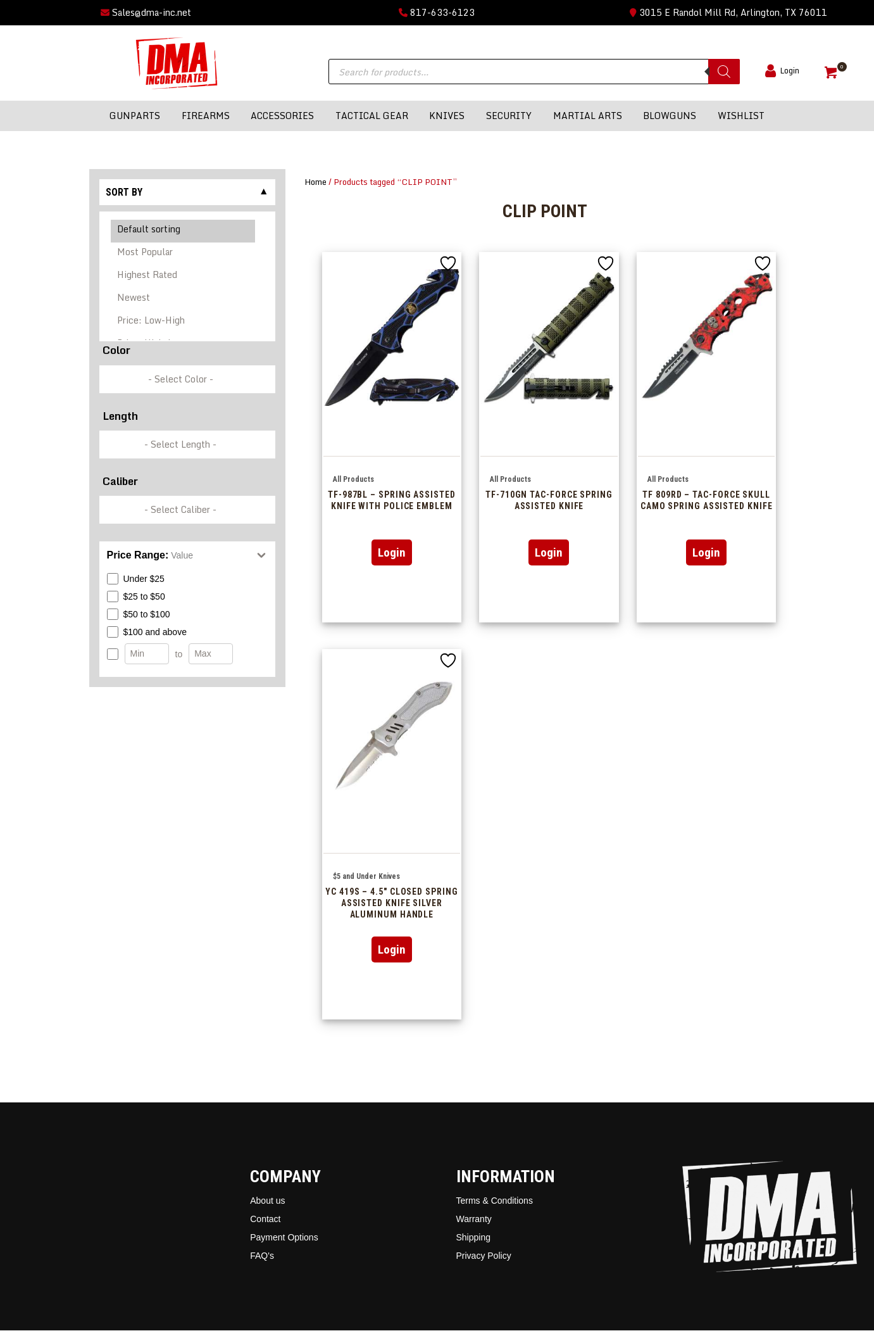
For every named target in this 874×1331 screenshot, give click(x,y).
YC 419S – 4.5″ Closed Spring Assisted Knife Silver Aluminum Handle (391, 902)
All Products (353, 479)
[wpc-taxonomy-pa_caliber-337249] (187, 510)
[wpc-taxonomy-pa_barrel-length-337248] (187, 444)
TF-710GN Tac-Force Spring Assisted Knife (549, 500)
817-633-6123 (437, 12)
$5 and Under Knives (366, 876)
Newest (183, 299)
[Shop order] (187, 276)
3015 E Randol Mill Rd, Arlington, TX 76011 (728, 12)
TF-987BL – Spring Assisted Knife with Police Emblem (392, 500)
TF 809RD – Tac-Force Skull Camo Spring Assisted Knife (706, 500)
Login (392, 552)
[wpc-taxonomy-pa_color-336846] (187, 379)
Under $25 (136, 578)
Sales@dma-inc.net (146, 12)
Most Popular (183, 254)
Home (315, 182)
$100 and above (147, 632)
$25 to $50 (136, 596)
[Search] (724, 71)
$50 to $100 (138, 614)
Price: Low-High (183, 322)
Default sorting (183, 231)
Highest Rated (183, 276)
